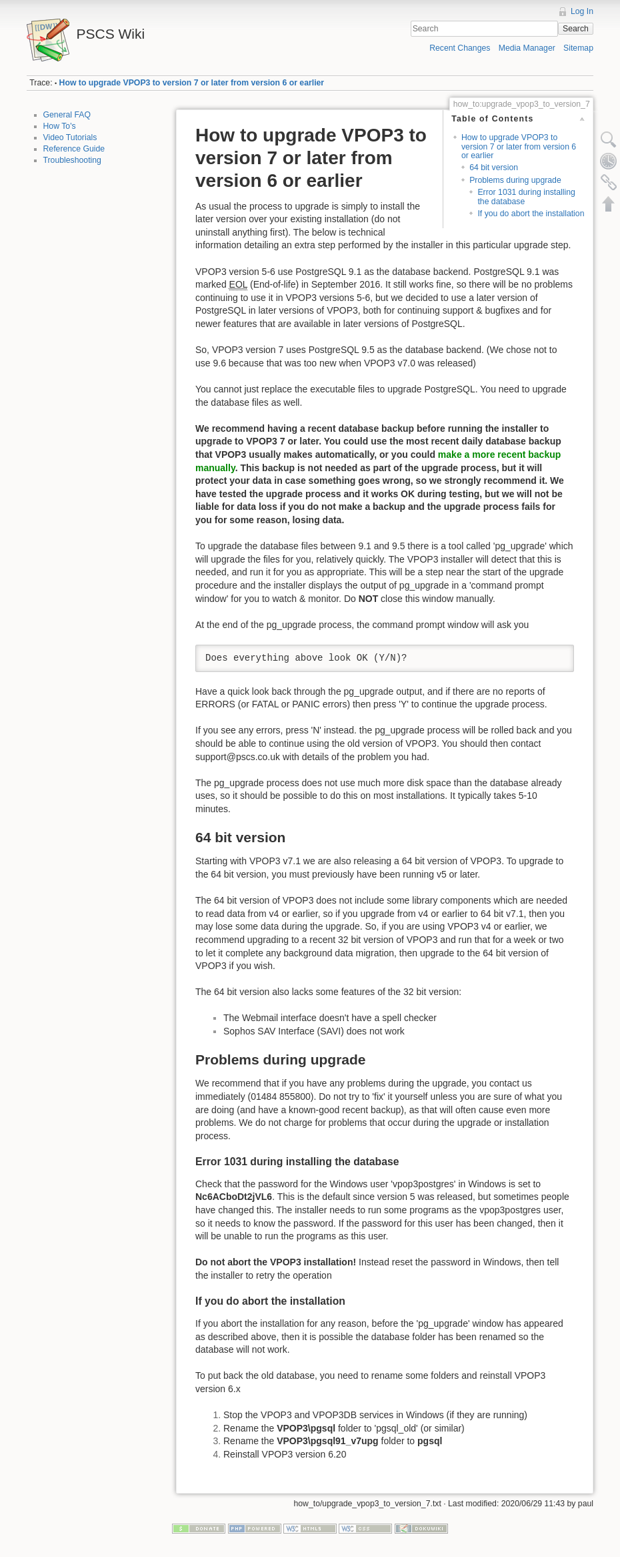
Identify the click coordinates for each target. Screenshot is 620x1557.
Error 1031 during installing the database (526, 197)
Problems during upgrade (515, 180)
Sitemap (578, 48)
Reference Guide (74, 148)
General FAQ (67, 114)
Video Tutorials (70, 137)
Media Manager (527, 48)
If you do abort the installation (530, 213)
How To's (59, 126)
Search (576, 28)
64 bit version (493, 167)
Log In (582, 11)
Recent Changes (459, 48)
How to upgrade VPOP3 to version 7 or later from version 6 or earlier (192, 82)
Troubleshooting (72, 160)
